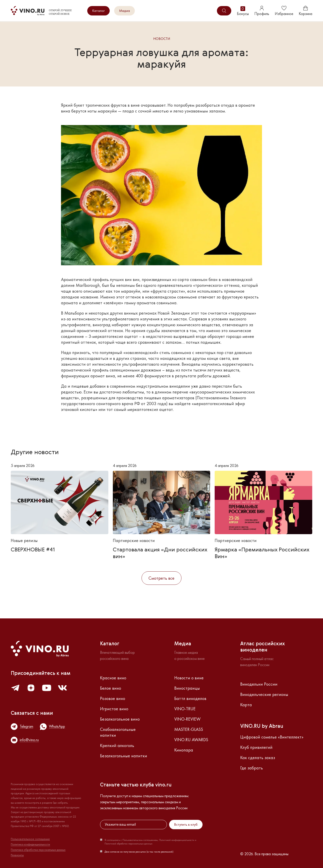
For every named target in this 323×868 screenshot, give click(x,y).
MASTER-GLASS (188, 729)
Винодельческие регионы (264, 694)
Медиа (124, 10)
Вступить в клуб (186, 824)
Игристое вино (114, 709)
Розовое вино (112, 698)
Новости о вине (189, 678)
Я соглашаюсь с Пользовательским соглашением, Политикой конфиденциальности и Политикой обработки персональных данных (150, 841)
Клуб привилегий (256, 747)
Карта (246, 705)
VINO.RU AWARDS (191, 740)
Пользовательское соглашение (30, 839)
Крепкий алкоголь (117, 745)
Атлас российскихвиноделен (262, 647)
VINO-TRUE (185, 709)
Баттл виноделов (190, 698)
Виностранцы (187, 688)
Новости (161, 39)
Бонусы (243, 11)
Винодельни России (258, 684)
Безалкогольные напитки (123, 756)
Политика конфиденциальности (30, 844)
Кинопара (183, 750)
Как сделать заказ (257, 757)
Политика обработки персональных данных (38, 849)
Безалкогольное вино (120, 719)
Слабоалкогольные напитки (118, 732)
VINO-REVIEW (187, 719)
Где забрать (251, 768)
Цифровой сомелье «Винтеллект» (271, 737)
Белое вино (110, 688)
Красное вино (113, 678)
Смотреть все (161, 578)
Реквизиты (17, 855)
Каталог (98, 10)
